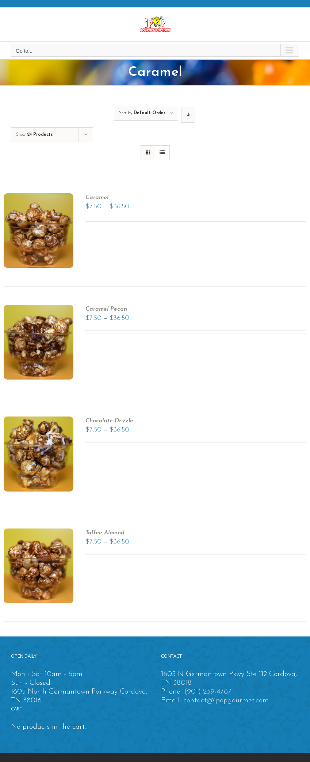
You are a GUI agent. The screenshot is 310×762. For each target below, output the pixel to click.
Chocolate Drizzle (109, 421)
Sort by (142, 113)
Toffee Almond (105, 533)
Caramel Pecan (106, 309)
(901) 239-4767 (207, 691)
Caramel (96, 198)
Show (34, 134)
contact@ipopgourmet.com (226, 700)
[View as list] (162, 153)
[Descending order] (188, 115)
